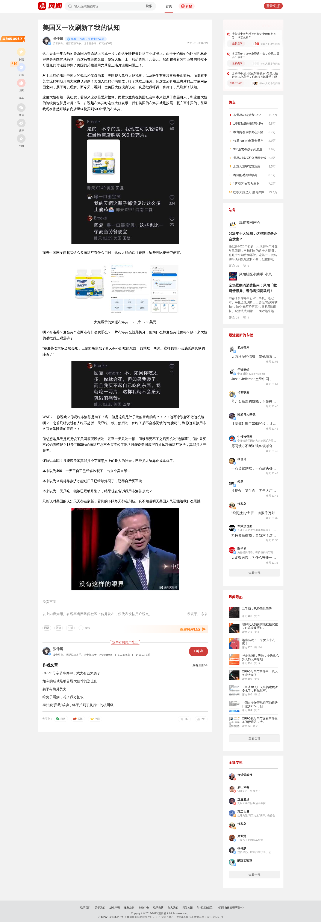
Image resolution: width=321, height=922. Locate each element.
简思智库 (243, 347)
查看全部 (254, 573)
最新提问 (237, 43)
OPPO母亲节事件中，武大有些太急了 (71, 673)
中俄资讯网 (244, 437)
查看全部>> (200, 665)
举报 (87, 627)
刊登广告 (144, 907)
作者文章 (50, 665)
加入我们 (173, 907)
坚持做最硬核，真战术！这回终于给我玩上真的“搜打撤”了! (253, 535)
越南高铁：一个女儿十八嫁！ (258, 641)
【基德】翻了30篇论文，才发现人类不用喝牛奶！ (253, 423)
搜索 (149, 6)
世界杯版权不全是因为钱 (249, 158)
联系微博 (158, 907)
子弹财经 (243, 370)
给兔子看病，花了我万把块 (63, 697)
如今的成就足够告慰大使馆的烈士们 (69, 681)
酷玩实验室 (244, 860)
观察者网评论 (249, 222)
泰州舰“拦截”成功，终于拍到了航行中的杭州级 (78, 705)
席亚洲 (241, 836)
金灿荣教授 (244, 775)
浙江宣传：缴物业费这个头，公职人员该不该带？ (255, 55)
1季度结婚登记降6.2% (248, 123)
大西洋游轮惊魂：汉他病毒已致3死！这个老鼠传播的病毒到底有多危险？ (253, 356)
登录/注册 (273, 6)
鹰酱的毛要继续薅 (245, 175)
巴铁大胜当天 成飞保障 (248, 192)
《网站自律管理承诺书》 (231, 907)
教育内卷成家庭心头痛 (248, 132)
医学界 (241, 548)
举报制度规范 (204, 907)
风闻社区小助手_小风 (255, 274)
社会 (58, 627)
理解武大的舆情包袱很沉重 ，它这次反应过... (260, 626)
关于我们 (100, 907)
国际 (46, 627)
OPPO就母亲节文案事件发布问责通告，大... (259, 720)
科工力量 (243, 811)
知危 (240, 481)
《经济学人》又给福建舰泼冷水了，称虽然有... (260, 688)
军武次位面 (244, 526)
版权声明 (114, 907)
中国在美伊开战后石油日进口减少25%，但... (260, 704)
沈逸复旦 (243, 799)
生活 (70, 627)
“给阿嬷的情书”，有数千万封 (253, 513)
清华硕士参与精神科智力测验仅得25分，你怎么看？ (254, 35)
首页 (169, 6)
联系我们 (85, 907)
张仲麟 (58, 38)
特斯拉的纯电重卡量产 (248, 140)
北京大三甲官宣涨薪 (246, 166)
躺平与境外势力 (54, 689)
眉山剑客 (243, 787)
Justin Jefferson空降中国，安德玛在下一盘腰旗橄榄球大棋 (253, 379)
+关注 (198, 651)
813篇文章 (124, 654)
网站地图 (187, 907)
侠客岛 (241, 504)
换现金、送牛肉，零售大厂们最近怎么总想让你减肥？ (253, 490)
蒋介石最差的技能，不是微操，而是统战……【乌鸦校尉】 (253, 401)
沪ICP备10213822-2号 (111, 917)
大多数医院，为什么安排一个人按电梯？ (253, 557)
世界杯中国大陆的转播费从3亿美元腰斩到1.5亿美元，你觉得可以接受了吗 (255, 75)
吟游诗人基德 (246, 414)
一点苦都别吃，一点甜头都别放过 (253, 468)
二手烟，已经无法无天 (257, 608)
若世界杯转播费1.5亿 (247, 115)
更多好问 (267, 25)
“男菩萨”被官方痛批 (246, 183)
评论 (234, 265)
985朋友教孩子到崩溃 (247, 149)
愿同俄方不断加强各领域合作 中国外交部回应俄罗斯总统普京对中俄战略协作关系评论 (253, 446)
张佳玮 (241, 459)
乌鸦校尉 (243, 392)
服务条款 (129, 907)
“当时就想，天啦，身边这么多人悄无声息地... (260, 657)
